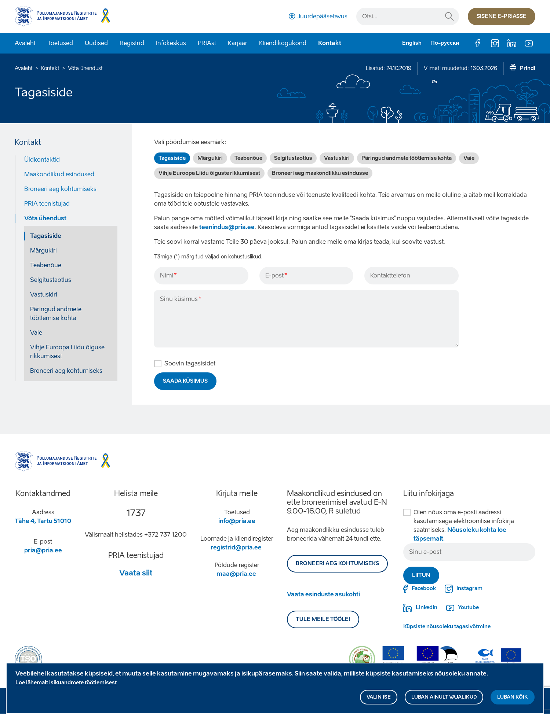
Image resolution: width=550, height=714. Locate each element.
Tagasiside (45, 235)
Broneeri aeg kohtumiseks (60, 188)
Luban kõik (512, 697)
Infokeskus (171, 43)
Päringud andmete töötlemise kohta (55, 313)
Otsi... (449, 16)
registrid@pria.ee (236, 547)
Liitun (421, 575)
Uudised (96, 43)
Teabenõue (45, 265)
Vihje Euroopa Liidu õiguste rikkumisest (209, 173)
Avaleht (25, 43)
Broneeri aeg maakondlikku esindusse (320, 173)
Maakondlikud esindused (59, 174)
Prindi (527, 68)
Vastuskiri (43, 294)
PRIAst (207, 43)
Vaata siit (136, 572)
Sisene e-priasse (502, 16)
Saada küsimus (185, 381)
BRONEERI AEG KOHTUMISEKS (337, 563)
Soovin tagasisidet (189, 363)
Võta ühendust (85, 68)
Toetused (60, 43)
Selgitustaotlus (50, 279)
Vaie (36, 332)
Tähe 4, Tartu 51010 (43, 521)
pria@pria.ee (43, 550)
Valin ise (379, 697)
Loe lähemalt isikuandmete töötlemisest (66, 683)
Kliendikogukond (282, 43)
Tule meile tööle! (323, 619)
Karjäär (237, 43)
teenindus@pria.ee (227, 227)
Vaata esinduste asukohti (323, 594)
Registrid (132, 43)
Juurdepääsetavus (322, 16)
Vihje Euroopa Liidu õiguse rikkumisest (67, 352)
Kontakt (329, 43)
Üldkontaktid (42, 159)
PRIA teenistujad (47, 203)
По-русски (444, 43)
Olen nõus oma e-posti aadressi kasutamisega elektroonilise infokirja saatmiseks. (464, 525)
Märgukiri (43, 250)
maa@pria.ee (236, 573)
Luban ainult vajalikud (444, 697)
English (412, 43)
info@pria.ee (236, 521)
